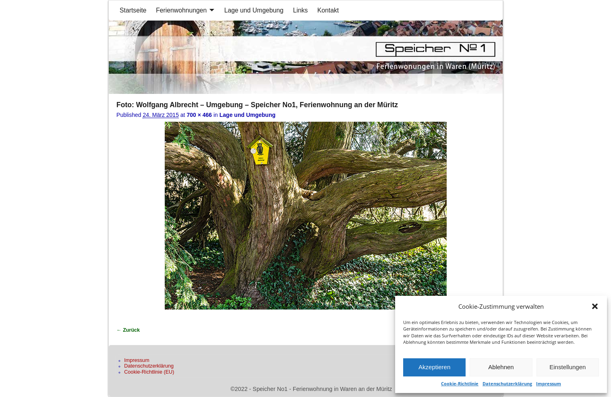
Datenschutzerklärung (507, 383)
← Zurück (128, 330)
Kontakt (328, 10)
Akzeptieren (434, 367)
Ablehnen (501, 367)
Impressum (548, 383)
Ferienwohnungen (181, 10)
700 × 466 (199, 115)
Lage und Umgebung (254, 10)
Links (300, 10)
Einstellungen (567, 367)
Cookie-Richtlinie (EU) (149, 372)
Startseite (133, 10)
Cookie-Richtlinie (459, 383)
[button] (595, 306)
